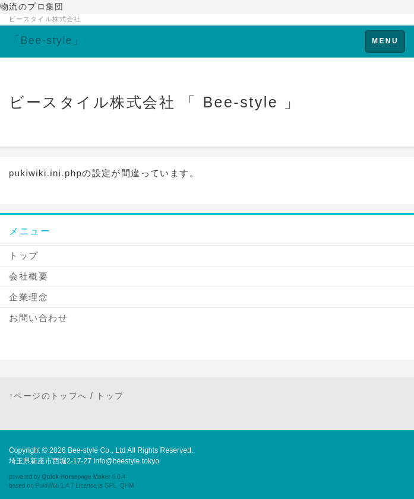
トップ (24, 255)
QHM (127, 485)
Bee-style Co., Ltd (97, 450)
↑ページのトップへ (48, 396)
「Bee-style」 (46, 40)
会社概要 (28, 276)
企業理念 (28, 297)
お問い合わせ (38, 318)
